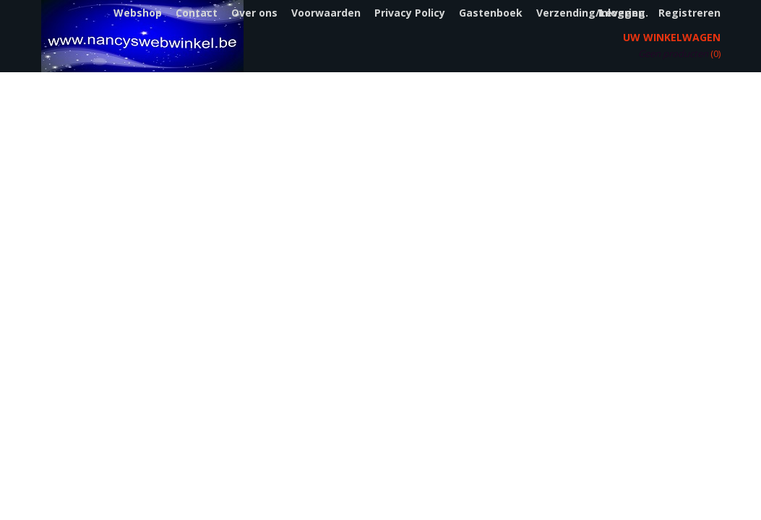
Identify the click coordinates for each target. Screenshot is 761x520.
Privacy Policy (409, 13)
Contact (197, 13)
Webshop (137, 13)
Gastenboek (491, 13)
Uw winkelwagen (672, 37)
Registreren (689, 13)
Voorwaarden (326, 13)
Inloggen (621, 13)
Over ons (254, 13)
